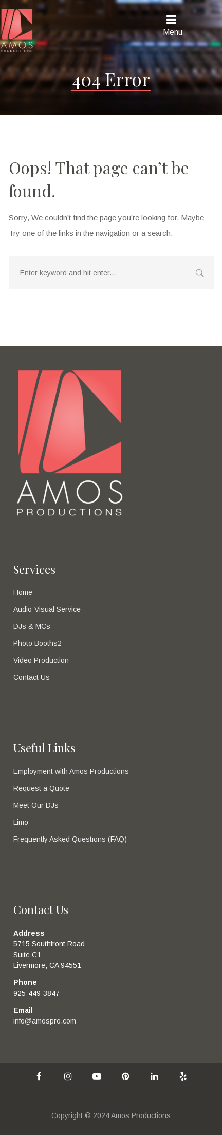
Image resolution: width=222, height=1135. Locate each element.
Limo (20, 822)
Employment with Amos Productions (71, 771)
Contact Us (31, 677)
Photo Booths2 (37, 643)
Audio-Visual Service (47, 609)
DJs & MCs (31, 626)
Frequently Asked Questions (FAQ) (70, 839)
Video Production (41, 660)
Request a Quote (41, 788)
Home (22, 592)
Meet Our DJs (36, 805)
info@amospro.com (44, 1021)
